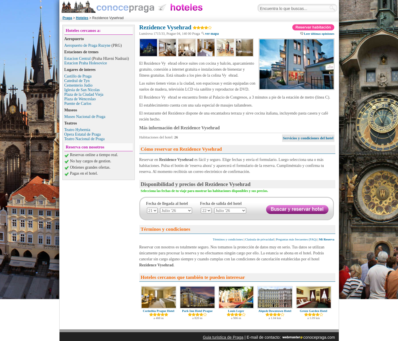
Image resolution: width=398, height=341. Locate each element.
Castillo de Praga (78, 76)
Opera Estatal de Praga (82, 134)
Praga (67, 18)
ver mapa (212, 34)
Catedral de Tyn (77, 81)
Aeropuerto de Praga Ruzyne (87, 45)
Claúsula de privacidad (259, 239)
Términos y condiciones (228, 239)
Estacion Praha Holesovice (85, 63)
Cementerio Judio (78, 85)
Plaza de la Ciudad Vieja (83, 94)
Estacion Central (77, 58)
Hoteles (82, 18)
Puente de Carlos (77, 103)
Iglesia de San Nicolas (82, 90)
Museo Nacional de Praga (84, 117)
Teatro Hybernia (77, 130)
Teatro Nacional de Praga (84, 139)
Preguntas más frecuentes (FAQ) (296, 239)
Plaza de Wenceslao (80, 99)
